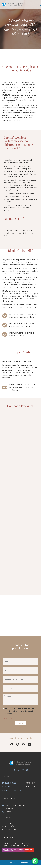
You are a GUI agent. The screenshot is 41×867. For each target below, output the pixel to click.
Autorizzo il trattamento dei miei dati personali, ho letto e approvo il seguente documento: (18, 711)
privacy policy (8, 719)
